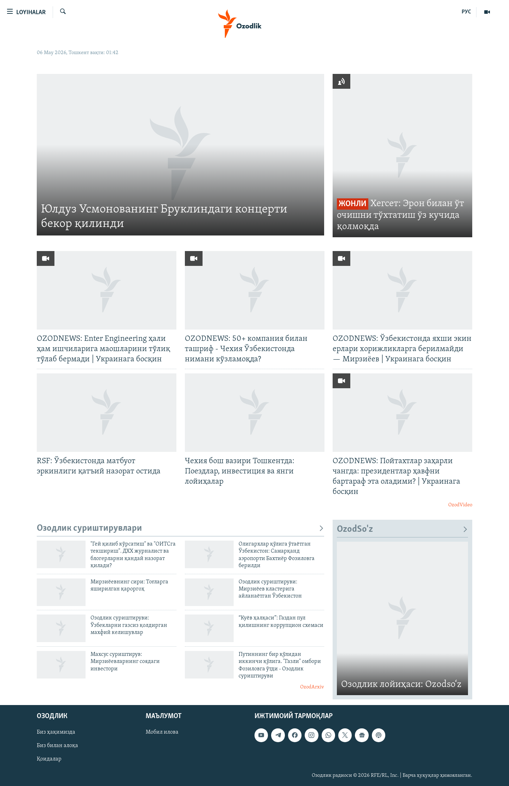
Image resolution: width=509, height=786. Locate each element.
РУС (466, 12)
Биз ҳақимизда (56, 732)
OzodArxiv (312, 687)
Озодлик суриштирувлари (180, 528)
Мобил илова (162, 732)
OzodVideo (460, 505)
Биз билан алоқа (57, 746)
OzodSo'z (402, 529)
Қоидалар (49, 759)
